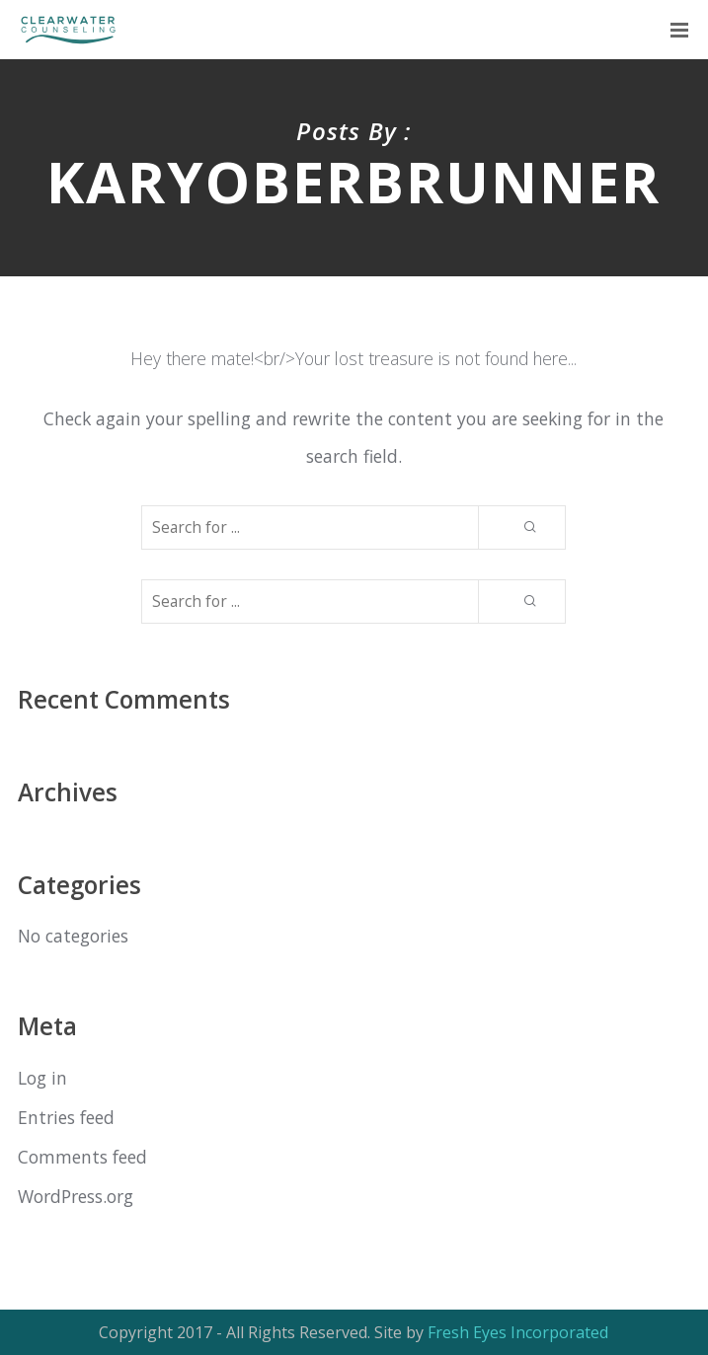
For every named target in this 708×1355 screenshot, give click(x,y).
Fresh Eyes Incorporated (518, 1332)
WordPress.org (75, 1196)
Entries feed (66, 1117)
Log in (42, 1078)
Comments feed (82, 1156)
